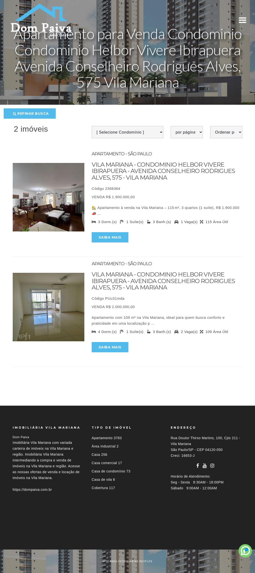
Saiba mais (110, 237)
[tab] (128, 541)
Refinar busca (31, 113)
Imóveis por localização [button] (32, 540)
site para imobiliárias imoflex (127, 561)
